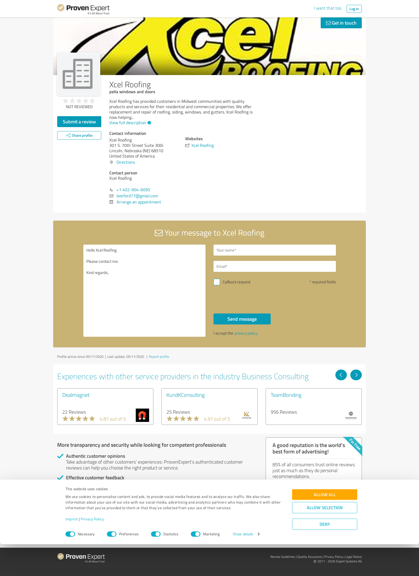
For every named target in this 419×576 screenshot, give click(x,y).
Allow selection (325, 539)
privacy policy (246, 333)
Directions (126, 162)
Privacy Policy (92, 551)
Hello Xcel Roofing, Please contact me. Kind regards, (144, 291)
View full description (129, 123)
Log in (354, 8)
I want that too (327, 8)
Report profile (159, 356)
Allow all (325, 526)
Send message (242, 318)
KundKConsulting (185, 394)
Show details (243, 566)
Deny (325, 556)
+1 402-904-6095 (133, 190)
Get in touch (341, 22)
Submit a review (79, 121)
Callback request (236, 282)
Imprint (71, 551)
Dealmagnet (76, 394)
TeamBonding (286, 394)
